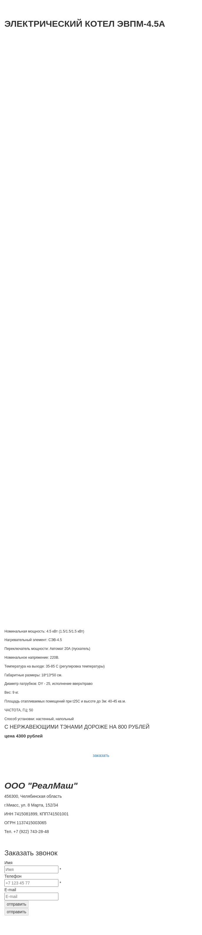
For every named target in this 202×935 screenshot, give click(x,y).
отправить (16, 904)
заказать (101, 755)
